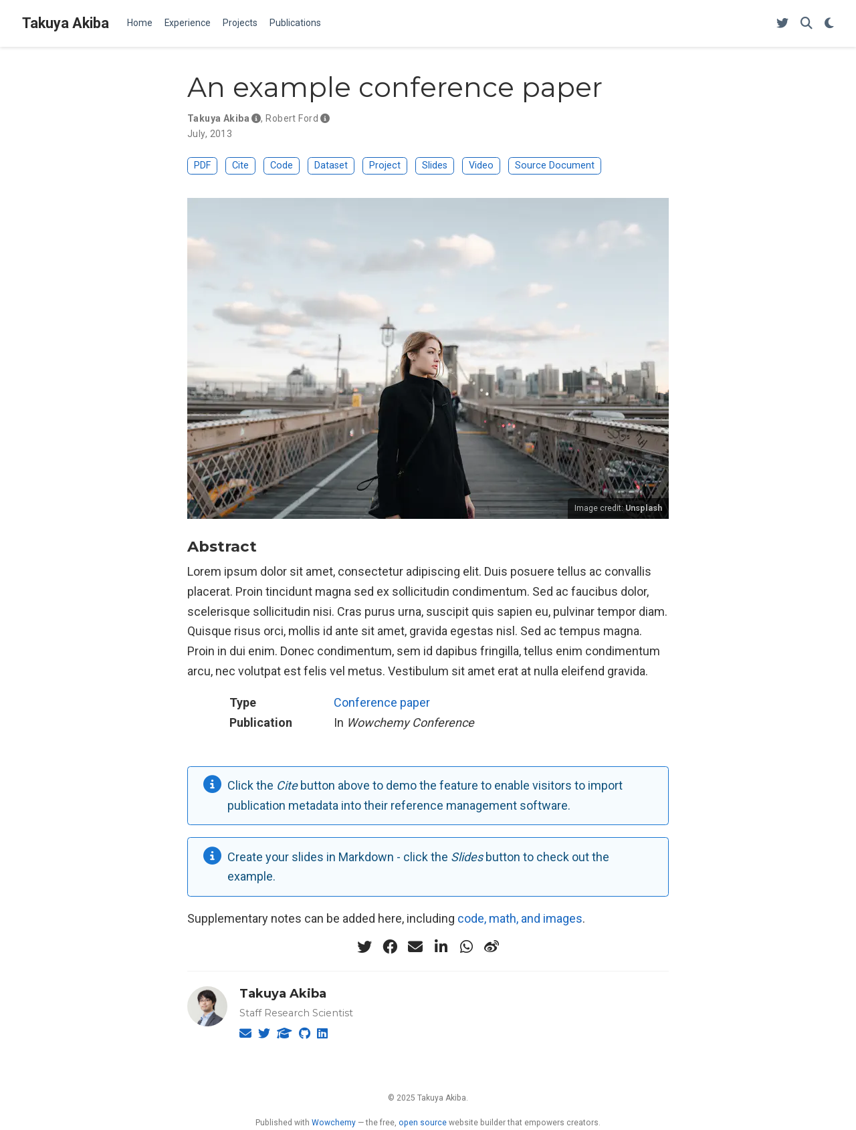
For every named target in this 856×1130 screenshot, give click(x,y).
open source (423, 1122)
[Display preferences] (829, 23)
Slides (434, 165)
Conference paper (382, 702)
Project (385, 165)
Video (481, 165)
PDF (202, 165)
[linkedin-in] (441, 947)
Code (281, 165)
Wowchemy (334, 1122)
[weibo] (491, 947)
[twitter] (364, 947)
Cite (240, 165)
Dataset (331, 165)
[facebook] (390, 947)
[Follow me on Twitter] (782, 23)
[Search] (806, 23)
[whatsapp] (466, 947)
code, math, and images (519, 918)
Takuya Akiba (65, 23)
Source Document (555, 165)
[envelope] (415, 947)
